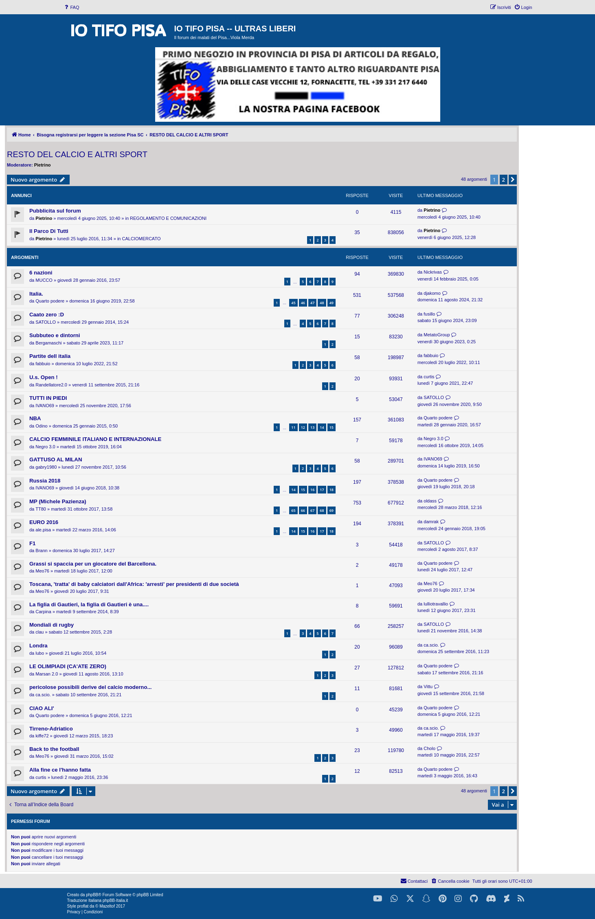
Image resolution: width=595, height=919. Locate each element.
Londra (38, 646)
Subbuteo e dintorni (54, 335)
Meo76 (42, 570)
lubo (39, 653)
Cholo (429, 748)
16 (312, 489)
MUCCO (44, 280)
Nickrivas (433, 272)
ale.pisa (43, 529)
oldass (430, 500)
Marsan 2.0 (46, 673)
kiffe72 (41, 735)
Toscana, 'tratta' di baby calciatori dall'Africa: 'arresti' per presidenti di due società (134, 584)
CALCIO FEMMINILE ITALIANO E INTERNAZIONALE (95, 439)
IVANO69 (44, 405)
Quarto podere (49, 300)
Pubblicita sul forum (55, 211)
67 (312, 510)
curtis (429, 376)
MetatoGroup (437, 334)
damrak (431, 521)
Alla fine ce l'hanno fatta (60, 770)
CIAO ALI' (41, 708)
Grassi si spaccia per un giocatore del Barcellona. (92, 564)
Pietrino (42, 164)
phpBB (92, 895)
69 (331, 510)
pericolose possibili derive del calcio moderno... (90, 687)
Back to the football (54, 749)
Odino (41, 425)
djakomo (432, 293)
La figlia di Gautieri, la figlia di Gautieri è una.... (89, 604)
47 (312, 302)
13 (312, 427)
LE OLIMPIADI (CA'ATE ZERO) (67, 666)
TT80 (40, 509)
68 (322, 510)
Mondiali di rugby (51, 625)
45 (293, 302)
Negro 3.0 (45, 446)
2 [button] (503, 179)
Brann (41, 550)
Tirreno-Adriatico (51, 729)
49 (331, 302)
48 (322, 302)
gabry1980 (46, 467)
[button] (513, 179)
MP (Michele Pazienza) (57, 501)
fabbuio (42, 363)
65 (293, 510)
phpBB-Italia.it (115, 900)
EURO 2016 (43, 522)
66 (303, 510)
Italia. (36, 294)
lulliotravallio (436, 603)
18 (331, 489)
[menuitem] (71, 7)
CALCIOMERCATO (141, 238)
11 (293, 427)
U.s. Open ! (43, 377)
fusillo (429, 313)
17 (322, 489)
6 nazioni (40, 273)
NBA (35, 418)
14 (322, 427)
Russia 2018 (44, 481)
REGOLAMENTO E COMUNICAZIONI (168, 218)
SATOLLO (45, 322)
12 (303, 427)
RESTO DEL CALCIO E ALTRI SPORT (77, 154)
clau (39, 631)
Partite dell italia (49, 356)
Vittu (428, 686)
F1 (32, 543)
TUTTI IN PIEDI (48, 398)
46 (303, 302)
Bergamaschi (48, 342)
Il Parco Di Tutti (48, 231)
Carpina (43, 611)
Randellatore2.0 (51, 384)
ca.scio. (431, 645)
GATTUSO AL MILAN (55, 459)
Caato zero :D (46, 314)
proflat (83, 906)
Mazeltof (107, 906)
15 (331, 427)
